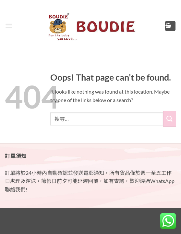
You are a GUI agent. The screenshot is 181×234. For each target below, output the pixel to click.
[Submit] (169, 119)
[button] (9, 26)
